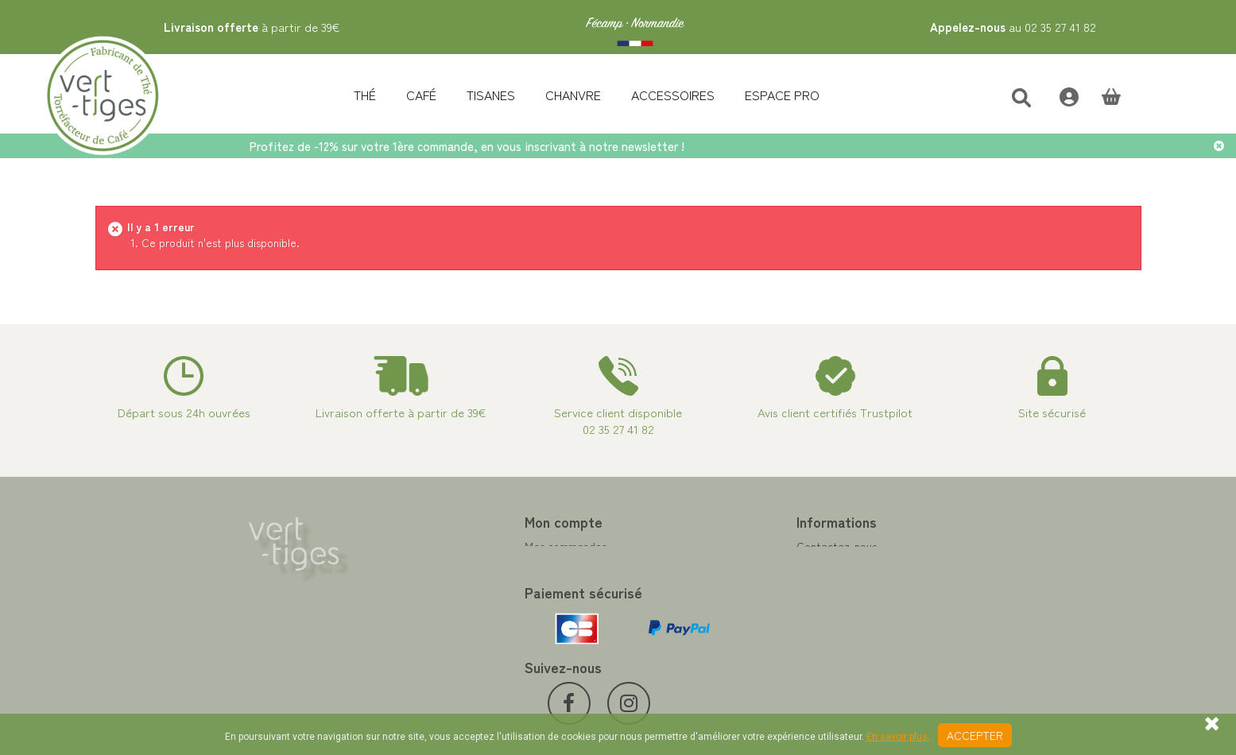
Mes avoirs (384, 565)
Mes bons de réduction (414, 622)
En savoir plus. (898, 736)
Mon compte (397, 521)
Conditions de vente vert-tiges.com (719, 622)
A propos (652, 603)
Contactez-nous (670, 546)
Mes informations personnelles (432, 603)
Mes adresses (391, 584)
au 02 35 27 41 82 (1013, 26)
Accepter (975, 735)
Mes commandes (399, 546)
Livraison (652, 641)
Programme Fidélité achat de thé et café (732, 565)
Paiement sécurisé (675, 584)
